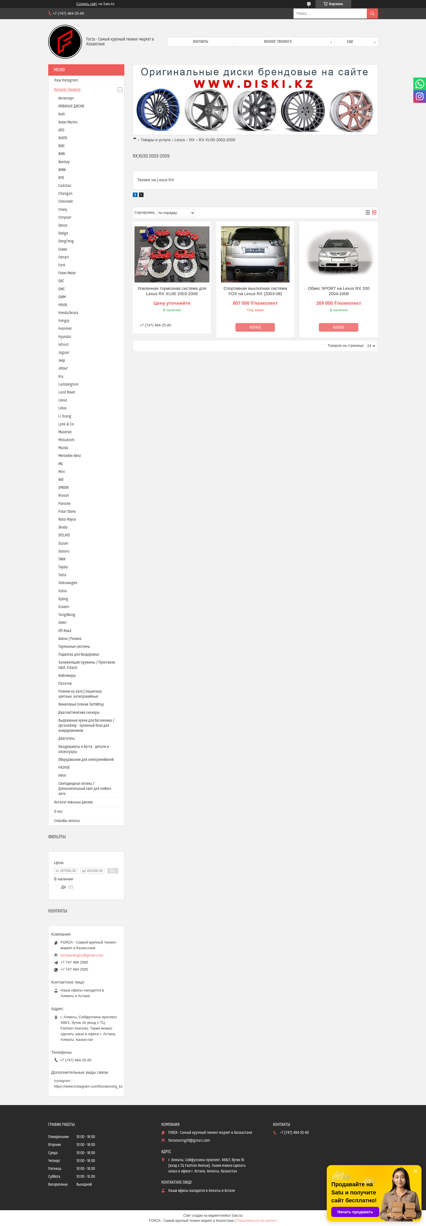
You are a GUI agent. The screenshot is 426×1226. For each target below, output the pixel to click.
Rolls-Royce (67, 519)
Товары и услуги (156, 140)
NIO (60, 480)
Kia (60, 376)
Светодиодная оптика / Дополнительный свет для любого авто (84, 788)
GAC (61, 281)
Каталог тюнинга (278, 41)
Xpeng (63, 599)
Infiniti (63, 345)
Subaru (63, 551)
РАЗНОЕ (64, 767)
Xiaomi (63, 607)
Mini (61, 472)
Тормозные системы (74, 646)
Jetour (63, 368)
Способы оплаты (67, 821)
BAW (61, 154)
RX (192, 140)
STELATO (64, 535)
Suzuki (63, 543)
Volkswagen (67, 583)
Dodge (63, 233)
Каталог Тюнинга (67, 89)
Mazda (63, 448)
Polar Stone (67, 511)
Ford (61, 265)
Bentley (64, 162)
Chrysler (64, 217)
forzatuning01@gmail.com (82, 955)
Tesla (62, 575)
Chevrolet (65, 201)
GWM (62, 297)
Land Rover (66, 392)
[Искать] (372, 13)
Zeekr (62, 622)
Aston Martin (68, 122)
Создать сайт (86, 4)
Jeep (61, 360)
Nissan (63, 495)
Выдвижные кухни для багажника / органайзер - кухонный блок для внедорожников (86, 725)
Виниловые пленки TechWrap (81, 704)
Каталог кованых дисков (73, 802)
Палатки (65, 683)
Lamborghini (68, 384)
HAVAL (63, 305)
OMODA (63, 487)
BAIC (61, 146)
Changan (65, 193)
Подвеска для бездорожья (78, 654)
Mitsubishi (66, 440)
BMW (62, 170)
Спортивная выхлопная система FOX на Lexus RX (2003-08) (255, 291)
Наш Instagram (66, 80)
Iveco (62, 775)
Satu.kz (237, 1216)
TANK (62, 559)
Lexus (180, 140)
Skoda (63, 527)
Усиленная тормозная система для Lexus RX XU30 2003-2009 (172, 291)
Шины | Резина (69, 639)
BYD (61, 178)
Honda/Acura (68, 313)
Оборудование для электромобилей (86, 759)
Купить (255, 327)
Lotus (62, 408)
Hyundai (64, 337)
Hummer (65, 328)
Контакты (200, 41)
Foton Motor (67, 273)
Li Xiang (64, 416)
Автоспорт (66, 98)
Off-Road (64, 631)
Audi (61, 114)
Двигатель (66, 738)
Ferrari (63, 257)
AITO (61, 130)
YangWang (66, 615)
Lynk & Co (66, 424)
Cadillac (64, 186)
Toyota (63, 567)
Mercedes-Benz (69, 456)
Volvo (62, 591)
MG (60, 464)
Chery (62, 209)
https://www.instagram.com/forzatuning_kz (88, 1086)
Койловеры (67, 675)
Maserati (65, 432)
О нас (58, 811)
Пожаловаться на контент (257, 1221)
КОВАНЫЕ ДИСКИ (71, 106)
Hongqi (64, 321)
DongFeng (66, 241)
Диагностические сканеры (79, 712)
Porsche (64, 504)
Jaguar (63, 352)
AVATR (62, 138)
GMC (61, 289)
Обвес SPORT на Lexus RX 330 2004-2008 (338, 291)
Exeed (62, 249)
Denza (62, 225)
